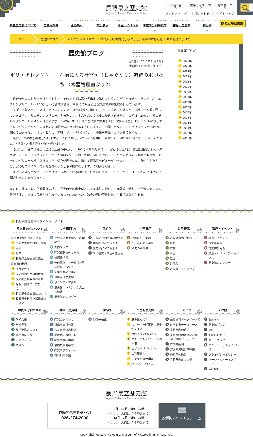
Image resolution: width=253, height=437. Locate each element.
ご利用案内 (50, 25)
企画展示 (77, 25)
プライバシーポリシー (222, 354)
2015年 (187, 117)
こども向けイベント (143, 348)
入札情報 (214, 368)
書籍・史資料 (181, 25)
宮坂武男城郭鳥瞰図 (182, 349)
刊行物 (207, 25)
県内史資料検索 (64, 345)
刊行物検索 (100, 319)
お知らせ (214, 319)
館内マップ (61, 247)
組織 (18, 248)
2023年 (187, 76)
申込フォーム (24, 340)
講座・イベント (128, 25)
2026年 (187, 61)
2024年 (187, 71)
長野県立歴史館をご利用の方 (69, 240)
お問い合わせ (201, 13)
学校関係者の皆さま (105, 243)
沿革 (18, 253)
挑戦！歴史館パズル (143, 333)
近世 (173, 258)
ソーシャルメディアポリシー (224, 361)
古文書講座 (215, 243)
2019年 (187, 97)
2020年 (187, 91)
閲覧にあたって (64, 319)
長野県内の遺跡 (179, 329)
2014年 (187, 122)
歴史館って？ (139, 319)
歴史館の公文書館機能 (29, 274)
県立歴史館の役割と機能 (31, 243)
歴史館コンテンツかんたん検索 (69, 289)
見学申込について (27, 329)
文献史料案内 (24, 268)
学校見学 (21, 324)
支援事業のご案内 (65, 272)
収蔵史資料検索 (64, 324)
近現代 (174, 263)
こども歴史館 (233, 25)
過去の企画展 (139, 248)
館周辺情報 (61, 257)
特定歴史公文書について (31, 293)
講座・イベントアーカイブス (224, 255)
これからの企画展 (142, 243)
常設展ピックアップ (182, 268)
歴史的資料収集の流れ (29, 279)
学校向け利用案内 (155, 25)
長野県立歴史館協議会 (29, 258)
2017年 (187, 107)
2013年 (187, 127)
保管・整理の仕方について (31, 286)
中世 (173, 253)
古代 (173, 248)
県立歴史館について (22, 25)
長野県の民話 (178, 354)
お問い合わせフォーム (182, 418)
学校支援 (21, 319)
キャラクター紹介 (142, 358)
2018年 (187, 102)
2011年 (187, 138)
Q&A (211, 329)
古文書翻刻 (177, 344)
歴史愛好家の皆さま (105, 248)
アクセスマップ (176, 13)
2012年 (187, 133)
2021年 (187, 86)
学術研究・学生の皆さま (108, 253)
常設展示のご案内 (181, 237)
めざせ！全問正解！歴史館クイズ (146, 326)
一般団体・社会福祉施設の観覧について (69, 264)
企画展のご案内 (141, 237)
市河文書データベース (184, 324)
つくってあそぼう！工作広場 (146, 341)
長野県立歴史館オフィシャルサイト (39, 221)
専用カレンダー (25, 334)
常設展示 (102, 25)
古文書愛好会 (217, 248)
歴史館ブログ (49, 39)
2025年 (187, 66)
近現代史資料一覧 (65, 334)
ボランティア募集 (65, 282)
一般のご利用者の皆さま (108, 237)
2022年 (187, 81)
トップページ (22, 39)
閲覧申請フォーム (65, 350)
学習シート (23, 345)
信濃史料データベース (185, 319)
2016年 (187, 112)
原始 (173, 243)
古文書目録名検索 (65, 329)
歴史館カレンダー (65, 296)
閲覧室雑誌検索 (64, 340)
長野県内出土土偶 (181, 359)
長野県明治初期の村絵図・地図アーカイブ (184, 337)
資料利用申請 (62, 355)
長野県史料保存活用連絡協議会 (31, 300)
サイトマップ (225, 13)
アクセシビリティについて (224, 347)
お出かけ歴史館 (64, 277)
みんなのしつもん (142, 363)
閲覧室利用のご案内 (66, 252)
